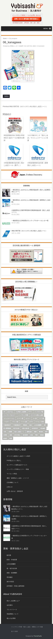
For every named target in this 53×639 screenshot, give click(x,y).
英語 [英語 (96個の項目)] (11, 435)
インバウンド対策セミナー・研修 (18, 469)
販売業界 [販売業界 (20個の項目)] (25, 435)
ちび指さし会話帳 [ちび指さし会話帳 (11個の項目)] (21, 411)
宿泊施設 (10, 577)
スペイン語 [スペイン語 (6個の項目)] (20, 418)
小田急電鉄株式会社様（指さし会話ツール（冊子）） (14, 164)
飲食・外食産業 (12, 559)
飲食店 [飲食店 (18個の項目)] (5, 438)
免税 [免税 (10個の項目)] (30, 425)
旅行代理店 (10, 581)
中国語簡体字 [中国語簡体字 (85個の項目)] (7, 425)
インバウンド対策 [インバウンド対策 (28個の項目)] (23, 415)
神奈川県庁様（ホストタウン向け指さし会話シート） (25, 106)
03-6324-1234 (18, 23)
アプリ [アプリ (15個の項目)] (30, 411)
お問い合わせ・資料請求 (15, 491)
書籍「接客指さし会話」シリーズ (18, 478)
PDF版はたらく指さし (14, 460)
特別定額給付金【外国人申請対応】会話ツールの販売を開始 (14, 137)
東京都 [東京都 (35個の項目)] (41, 431)
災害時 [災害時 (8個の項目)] (5, 435)
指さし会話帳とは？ (13, 601)
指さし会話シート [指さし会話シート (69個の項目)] (19, 431)
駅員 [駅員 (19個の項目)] (11, 438)
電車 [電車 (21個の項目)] (36, 435)
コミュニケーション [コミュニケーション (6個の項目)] (9, 418)
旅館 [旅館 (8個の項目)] (35, 431)
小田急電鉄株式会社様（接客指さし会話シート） (37, 164)
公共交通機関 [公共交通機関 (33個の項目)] (38, 425)
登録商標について (12, 614)
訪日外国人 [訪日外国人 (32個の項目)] (17, 435)
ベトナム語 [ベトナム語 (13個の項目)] (24, 421)
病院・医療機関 (12, 573)
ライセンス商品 (12, 474)
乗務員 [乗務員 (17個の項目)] (25, 425)
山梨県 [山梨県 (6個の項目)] (10, 431)
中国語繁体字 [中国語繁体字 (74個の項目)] (17, 425)
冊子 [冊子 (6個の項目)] (45, 425)
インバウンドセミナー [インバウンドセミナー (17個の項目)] (9, 415)
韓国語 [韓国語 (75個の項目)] (42, 435)
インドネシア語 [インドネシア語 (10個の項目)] (38, 411)
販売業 (9, 555)
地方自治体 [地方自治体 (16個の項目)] (16, 428)
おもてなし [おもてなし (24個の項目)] (10, 411)
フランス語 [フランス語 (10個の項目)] (15, 421)
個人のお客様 (11, 618)
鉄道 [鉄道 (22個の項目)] (31, 435)
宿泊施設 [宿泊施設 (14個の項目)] (42, 428)
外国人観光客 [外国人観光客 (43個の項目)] (25, 428)
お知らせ (10, 487)
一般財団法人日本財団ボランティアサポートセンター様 (30, 220)
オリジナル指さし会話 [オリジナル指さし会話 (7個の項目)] (37, 415)
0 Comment (40, 46)
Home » (5, 38)
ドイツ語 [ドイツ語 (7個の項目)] (41, 418)
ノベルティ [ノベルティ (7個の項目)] (6, 421)
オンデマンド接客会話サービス (17, 465)
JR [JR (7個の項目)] (4, 411)
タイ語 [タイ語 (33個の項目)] (35, 418)
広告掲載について (12, 482)
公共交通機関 (11, 564)
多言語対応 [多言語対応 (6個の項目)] (35, 428)
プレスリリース (12, 609)
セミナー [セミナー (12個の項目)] (28, 418)
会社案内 (10, 605)
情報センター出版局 (16, 46)
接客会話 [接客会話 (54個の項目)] (29, 431)
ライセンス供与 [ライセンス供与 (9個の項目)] (39, 421)
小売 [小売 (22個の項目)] (4, 431)
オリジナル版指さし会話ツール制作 (18, 456)
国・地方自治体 (12, 568)
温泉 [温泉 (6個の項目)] (46, 431)
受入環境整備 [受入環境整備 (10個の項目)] (7, 428)
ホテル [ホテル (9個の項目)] (31, 421)
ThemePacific (38, 636)
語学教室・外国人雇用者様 (15, 586)
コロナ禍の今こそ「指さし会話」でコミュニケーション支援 (37, 137)
